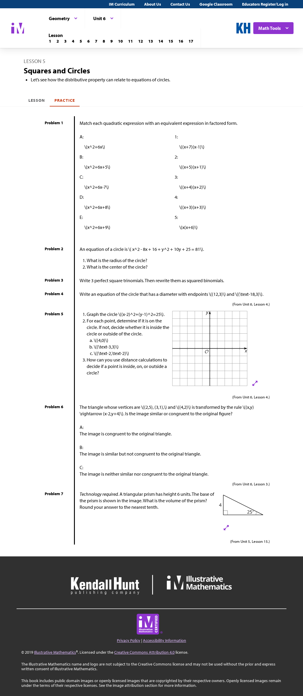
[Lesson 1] (50, 41)
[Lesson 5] (81, 41)
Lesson (36, 100)
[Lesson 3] (65, 41)
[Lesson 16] (181, 41)
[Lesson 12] (141, 41)
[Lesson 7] (96, 41)
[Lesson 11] (130, 41)
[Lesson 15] (171, 41)
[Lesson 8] (104, 41)
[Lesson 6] (88, 41)
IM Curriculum (122, 4)
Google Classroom (216, 4)
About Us (152, 4)
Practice (64, 100)
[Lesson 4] (73, 41)
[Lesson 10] (120, 41)
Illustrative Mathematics (55, 652)
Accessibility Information (164, 640)
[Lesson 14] (161, 41)
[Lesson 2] (58, 41)
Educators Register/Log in (265, 4)
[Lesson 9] (111, 41)
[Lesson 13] (151, 41)
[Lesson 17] (191, 41)
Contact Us (180, 4)
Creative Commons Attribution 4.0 (144, 652)
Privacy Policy (128, 640)
